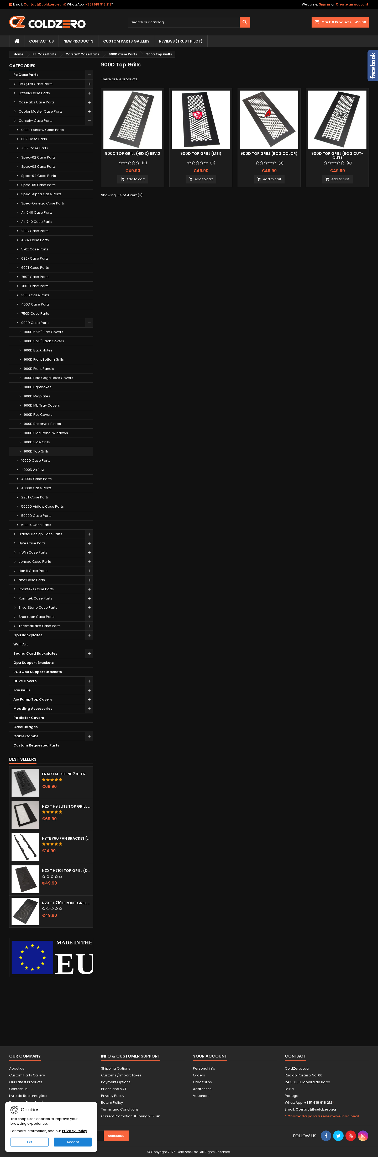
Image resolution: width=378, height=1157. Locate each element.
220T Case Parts (35, 497)
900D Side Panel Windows (46, 432)
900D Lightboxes (37, 387)
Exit (29, 1141)
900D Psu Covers (38, 414)
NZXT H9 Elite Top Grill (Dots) (66, 806)
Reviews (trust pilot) (181, 41)
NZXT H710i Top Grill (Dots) (66, 871)
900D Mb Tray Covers (42, 405)
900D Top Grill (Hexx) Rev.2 (132, 153)
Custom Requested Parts (36, 745)
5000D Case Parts (36, 515)
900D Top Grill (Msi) (201, 153)
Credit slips (202, 1082)
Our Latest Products (25, 1082)
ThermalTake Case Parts (40, 625)
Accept (73, 1141)
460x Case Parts (35, 240)
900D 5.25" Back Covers (44, 341)
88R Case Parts (34, 138)
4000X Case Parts (36, 488)
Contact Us (41, 41)
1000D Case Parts (35, 460)
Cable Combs (25, 736)
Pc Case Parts (25, 74)
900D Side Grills (37, 442)
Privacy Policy (112, 1095)
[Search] (189, 22)
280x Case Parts (35, 230)
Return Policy (112, 1102)
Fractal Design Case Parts (40, 534)
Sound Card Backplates (35, 653)
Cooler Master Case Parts (40, 111)
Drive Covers (24, 681)
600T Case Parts (35, 267)
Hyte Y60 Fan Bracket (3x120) (66, 838)
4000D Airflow (33, 469)
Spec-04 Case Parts (38, 175)
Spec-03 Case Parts (38, 166)
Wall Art (20, 644)
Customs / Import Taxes (121, 1075)
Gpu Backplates (27, 635)
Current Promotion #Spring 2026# (130, 1116)
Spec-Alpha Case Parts (41, 194)
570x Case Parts (34, 249)
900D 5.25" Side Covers (43, 331)
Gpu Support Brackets (33, 662)
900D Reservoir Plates (42, 423)
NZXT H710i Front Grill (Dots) (66, 903)
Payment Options (115, 1082)
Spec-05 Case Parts (38, 184)
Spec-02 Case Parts (38, 157)
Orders (199, 1075)
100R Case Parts (34, 148)
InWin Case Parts (33, 552)
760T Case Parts (35, 276)
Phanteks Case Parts (36, 589)
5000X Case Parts (36, 524)
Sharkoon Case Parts (37, 616)
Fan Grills (21, 690)
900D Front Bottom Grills (44, 359)
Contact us (18, 1088)
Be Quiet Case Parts (35, 83)
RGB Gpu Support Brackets (37, 671)
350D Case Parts (35, 295)
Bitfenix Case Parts (34, 93)
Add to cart (133, 179)
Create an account (352, 4)
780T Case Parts (35, 285)
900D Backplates (38, 350)
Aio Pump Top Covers (32, 699)
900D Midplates (37, 396)
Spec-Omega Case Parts (43, 203)
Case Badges (25, 726)
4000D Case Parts (36, 478)
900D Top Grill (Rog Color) (269, 153)
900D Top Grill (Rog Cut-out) (337, 155)
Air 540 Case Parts (36, 212)
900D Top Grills (36, 451)
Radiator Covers (28, 717)
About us (16, 1068)
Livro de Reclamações (28, 1095)
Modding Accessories (32, 708)
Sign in (324, 4)
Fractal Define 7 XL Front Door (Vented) (66, 774)
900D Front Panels (39, 368)
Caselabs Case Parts (37, 102)
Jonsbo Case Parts (35, 561)
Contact (295, 1056)
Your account (210, 1056)
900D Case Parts (35, 322)
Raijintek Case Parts (35, 598)
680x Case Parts (35, 258)
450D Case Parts (35, 304)
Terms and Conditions (120, 1109)
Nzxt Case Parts (32, 579)
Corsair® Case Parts (35, 120)
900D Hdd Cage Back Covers (48, 377)
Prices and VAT (114, 1088)
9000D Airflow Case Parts (42, 129)
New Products (78, 41)
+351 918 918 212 (99, 4)
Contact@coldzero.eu (42, 4)
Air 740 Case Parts (36, 221)
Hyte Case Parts (32, 543)
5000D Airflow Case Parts (42, 506)
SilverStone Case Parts (38, 607)
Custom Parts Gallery (126, 41)
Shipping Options (115, 1068)
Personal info (204, 1068)
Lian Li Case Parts (33, 570)
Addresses (202, 1088)
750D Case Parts (35, 313)
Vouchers (201, 1095)
